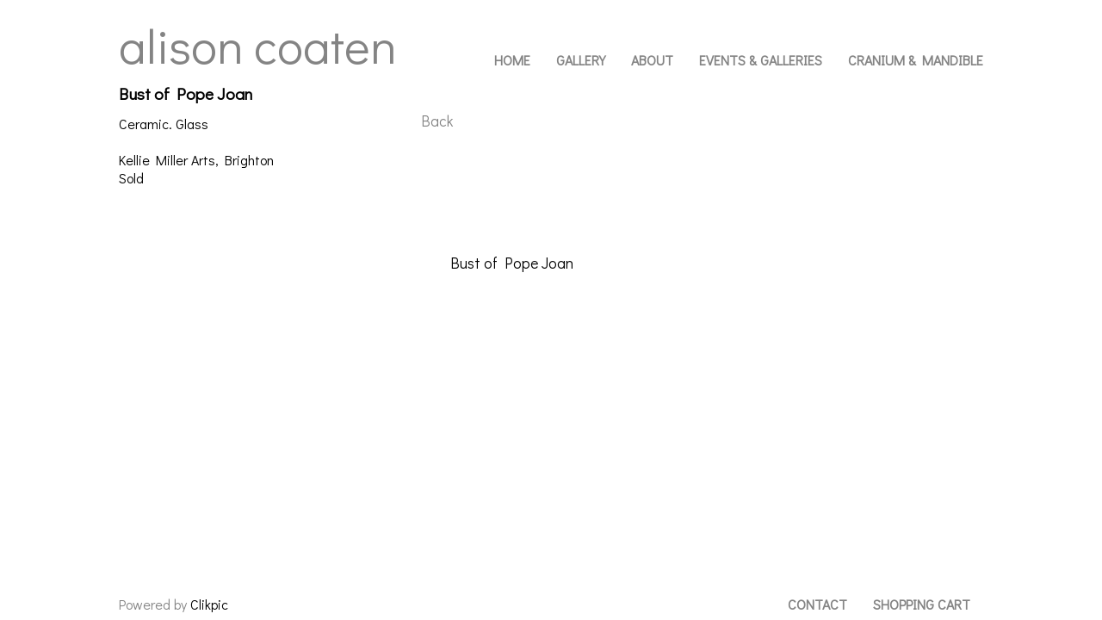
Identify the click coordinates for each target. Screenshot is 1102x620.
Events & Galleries (760, 60)
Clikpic (209, 604)
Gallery (580, 60)
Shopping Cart (921, 604)
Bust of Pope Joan (511, 263)
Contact (817, 604)
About (652, 60)
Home (512, 60)
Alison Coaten (258, 45)
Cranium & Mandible (915, 60)
